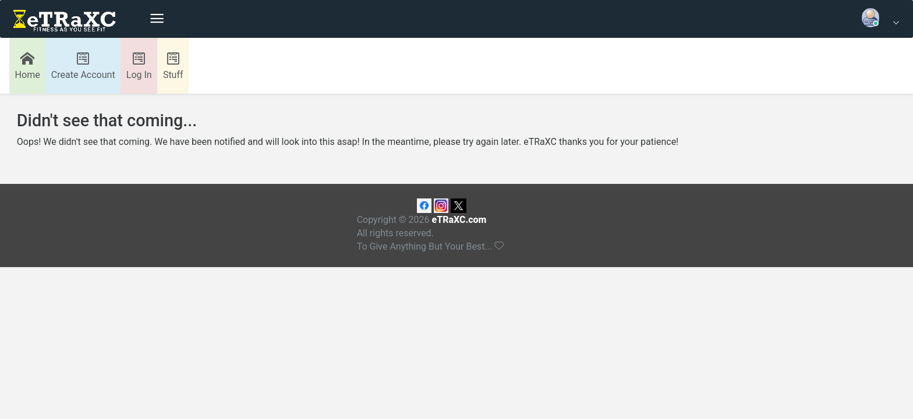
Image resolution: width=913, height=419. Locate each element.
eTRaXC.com (458, 219)
